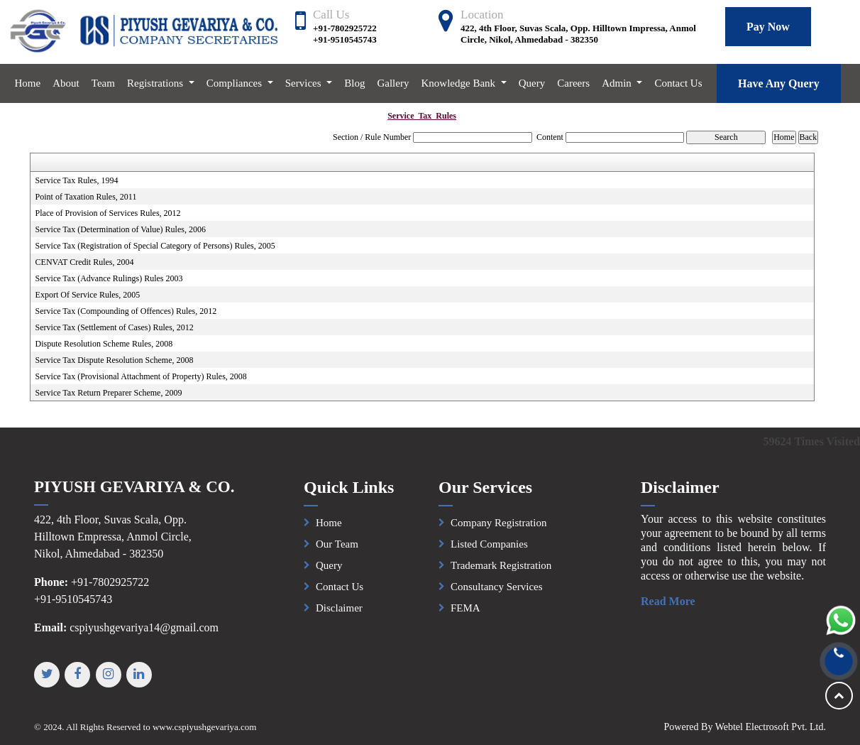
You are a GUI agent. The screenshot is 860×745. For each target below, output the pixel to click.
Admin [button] (618, 83)
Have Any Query (779, 83)
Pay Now (768, 27)
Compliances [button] (235, 83)
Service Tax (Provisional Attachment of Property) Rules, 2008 (141, 376)
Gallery (393, 83)
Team (103, 83)
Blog (354, 83)
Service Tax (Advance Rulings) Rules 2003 (109, 278)
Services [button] (304, 83)
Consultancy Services (497, 593)
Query (532, 83)
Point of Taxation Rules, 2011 (86, 197)
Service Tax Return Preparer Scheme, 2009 (108, 393)
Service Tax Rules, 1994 (76, 180)
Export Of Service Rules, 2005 (87, 295)
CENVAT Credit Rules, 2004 (84, 262)
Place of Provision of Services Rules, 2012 (108, 213)
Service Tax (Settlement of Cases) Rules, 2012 (114, 327)
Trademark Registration (501, 572)
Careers (573, 83)
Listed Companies (489, 551)
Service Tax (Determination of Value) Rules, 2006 (120, 229)
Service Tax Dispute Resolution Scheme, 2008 (114, 360)
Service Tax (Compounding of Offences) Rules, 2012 (126, 311)
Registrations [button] (156, 83)
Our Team (337, 551)
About (66, 83)
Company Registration (498, 529)
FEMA (465, 615)
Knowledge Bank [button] (459, 83)
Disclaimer (339, 615)
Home (28, 83)
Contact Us (678, 83)
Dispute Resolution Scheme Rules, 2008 (104, 344)
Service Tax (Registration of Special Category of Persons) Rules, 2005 (155, 246)
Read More (675, 601)
